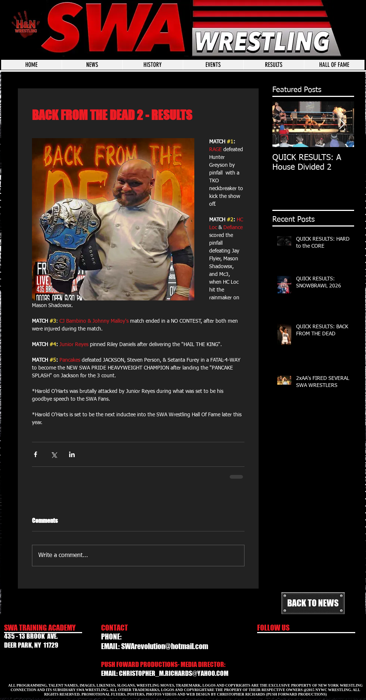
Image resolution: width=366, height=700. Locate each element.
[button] (213, 65)
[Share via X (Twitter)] (53, 454)
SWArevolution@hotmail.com (164, 646)
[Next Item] (342, 124)
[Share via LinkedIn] (71, 454)
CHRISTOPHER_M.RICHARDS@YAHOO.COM (174, 673)
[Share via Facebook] (35, 454)
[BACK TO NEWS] (313, 603)
